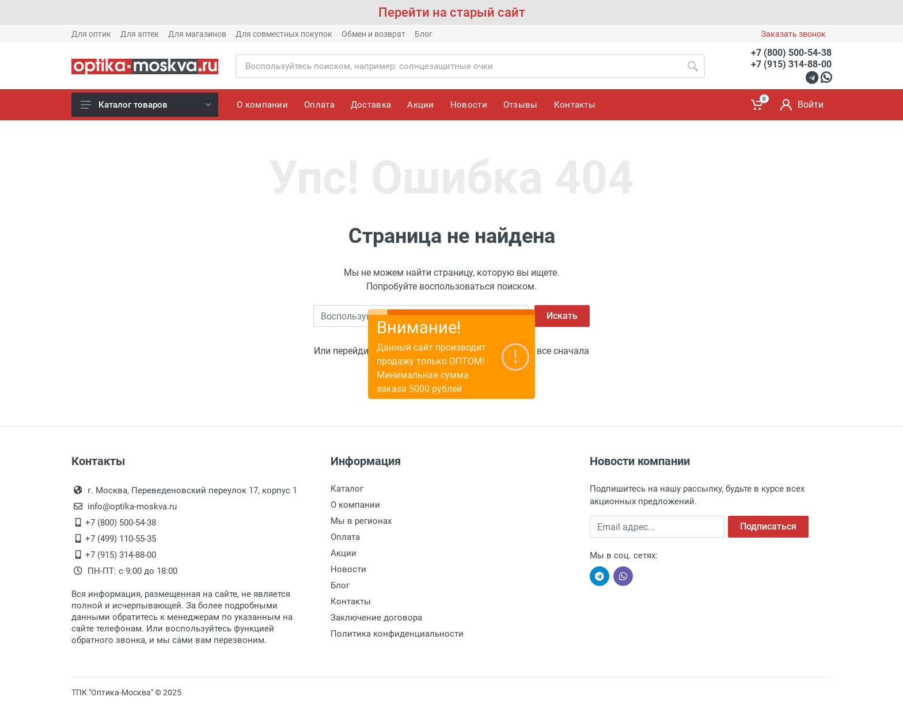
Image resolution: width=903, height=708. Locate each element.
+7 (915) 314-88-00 (791, 64)
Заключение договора (376, 617)
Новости (348, 569)
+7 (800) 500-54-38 (791, 52)
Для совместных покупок (284, 34)
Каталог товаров (146, 105)
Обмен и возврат (373, 34)
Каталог (347, 489)
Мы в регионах (361, 521)
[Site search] (458, 66)
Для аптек (139, 34)
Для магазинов (197, 34)
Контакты (351, 601)
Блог (423, 34)
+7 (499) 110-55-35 (120, 539)
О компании (355, 505)
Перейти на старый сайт (451, 12)
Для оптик (91, 34)
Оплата (345, 537)
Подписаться (768, 526)
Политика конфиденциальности (397, 634)
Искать (562, 315)
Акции (343, 553)
